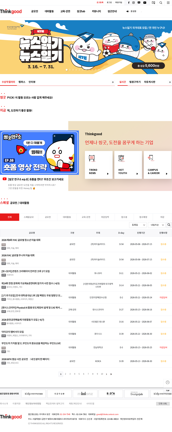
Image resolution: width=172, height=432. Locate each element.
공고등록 (100, 2)
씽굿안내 (112, 11)
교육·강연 (65, 11)
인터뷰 (32, 82)
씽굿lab (81, 11)
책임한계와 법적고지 (55, 404)
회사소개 (4, 404)
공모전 (34, 11)
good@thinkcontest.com (107, 414)
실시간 (122, 82)
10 (102, 374)
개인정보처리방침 (33, 404)
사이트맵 (90, 404)
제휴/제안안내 (75, 404)
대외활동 (49, 11)
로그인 (109, 2)
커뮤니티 (96, 11)
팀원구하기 (135, 82)
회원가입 (118, 2)
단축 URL (163, 403)
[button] (67, 70)
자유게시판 (149, 82)
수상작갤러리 (8, 82)
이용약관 (17, 404)
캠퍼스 (22, 82)
